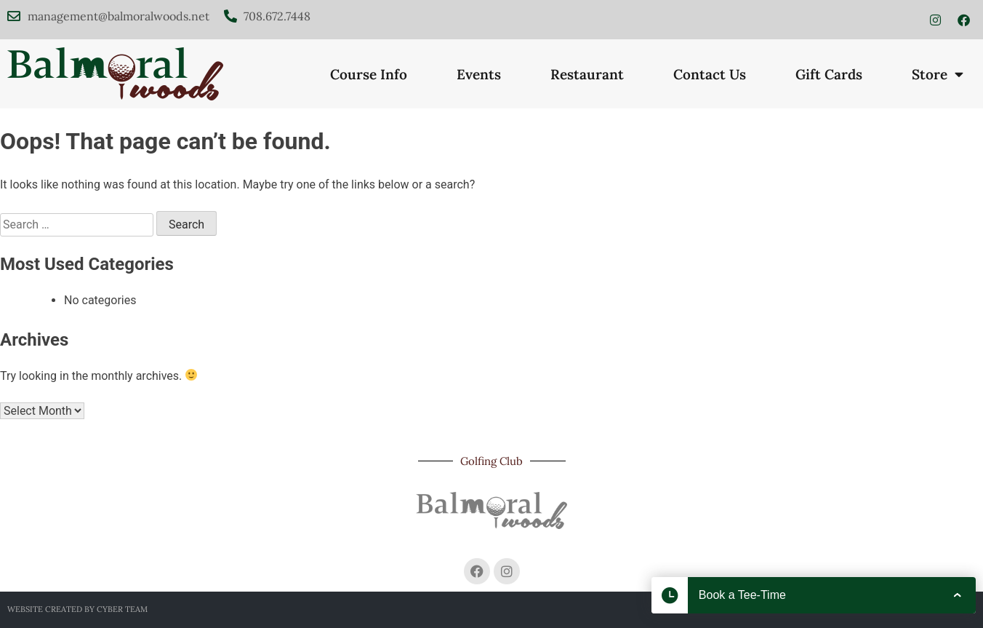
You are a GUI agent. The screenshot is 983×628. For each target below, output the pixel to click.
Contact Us (709, 74)
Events (479, 74)
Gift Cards (828, 74)
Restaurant (587, 74)
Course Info (368, 74)
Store (937, 74)
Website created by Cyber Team (77, 609)
